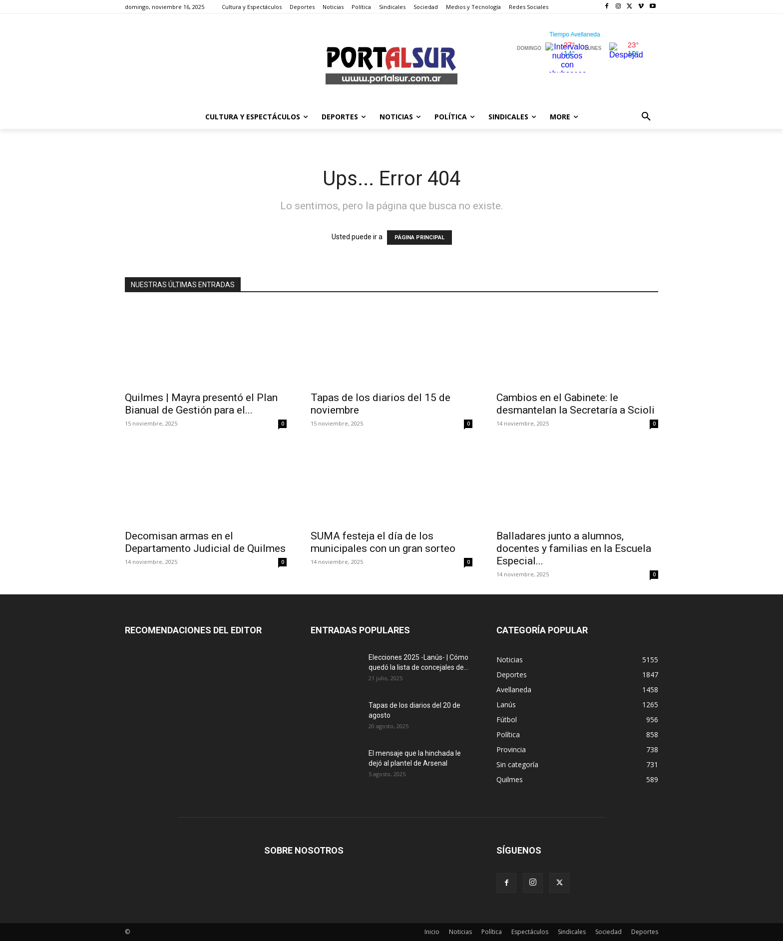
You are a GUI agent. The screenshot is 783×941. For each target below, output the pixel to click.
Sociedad (608, 932)
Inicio (431, 932)
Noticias (460, 932)
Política (491, 932)
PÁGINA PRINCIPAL (419, 237)
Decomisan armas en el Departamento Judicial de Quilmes (205, 542)
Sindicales (572, 932)
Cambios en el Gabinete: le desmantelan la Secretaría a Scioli (575, 404)
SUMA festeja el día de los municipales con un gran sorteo (383, 542)
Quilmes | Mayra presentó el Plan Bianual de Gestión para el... (201, 404)
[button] (646, 117)
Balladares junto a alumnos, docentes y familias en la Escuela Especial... (573, 548)
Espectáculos (529, 932)
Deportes (644, 932)
